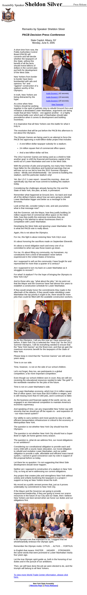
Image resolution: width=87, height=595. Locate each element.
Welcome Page (36, 586)
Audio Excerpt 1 (52, 94)
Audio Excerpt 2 (52, 97)
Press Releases (51, 586)
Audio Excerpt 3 (52, 101)
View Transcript (57, 105)
